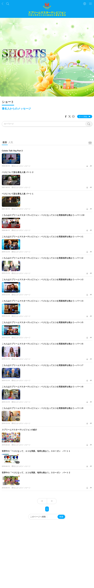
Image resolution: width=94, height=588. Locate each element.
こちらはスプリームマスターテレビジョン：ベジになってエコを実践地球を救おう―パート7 (42, 365)
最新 (4, 142)
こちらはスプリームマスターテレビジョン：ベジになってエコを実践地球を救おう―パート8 (42, 387)
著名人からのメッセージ (21, 166)
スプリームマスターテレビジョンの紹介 (19, 430)
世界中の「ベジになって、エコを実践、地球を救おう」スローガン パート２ (36, 473)
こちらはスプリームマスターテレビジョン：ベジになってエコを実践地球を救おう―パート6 (42, 344)
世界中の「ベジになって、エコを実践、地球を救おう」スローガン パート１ (36, 451)
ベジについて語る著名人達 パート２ (18, 172)
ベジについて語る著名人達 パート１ (18, 194)
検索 (61, 517)
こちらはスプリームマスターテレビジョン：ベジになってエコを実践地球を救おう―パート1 (42, 237)
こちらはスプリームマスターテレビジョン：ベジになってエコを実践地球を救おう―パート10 (43, 215)
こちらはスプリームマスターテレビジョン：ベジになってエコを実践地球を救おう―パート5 (42, 322)
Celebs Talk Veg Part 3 (12, 151)
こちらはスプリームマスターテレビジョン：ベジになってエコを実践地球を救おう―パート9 (42, 408)
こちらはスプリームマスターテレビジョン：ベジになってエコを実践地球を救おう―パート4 (42, 301)
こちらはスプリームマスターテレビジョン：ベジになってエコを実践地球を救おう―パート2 (42, 258)
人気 (10, 142)
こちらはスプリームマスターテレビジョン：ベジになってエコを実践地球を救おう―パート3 (42, 279)
